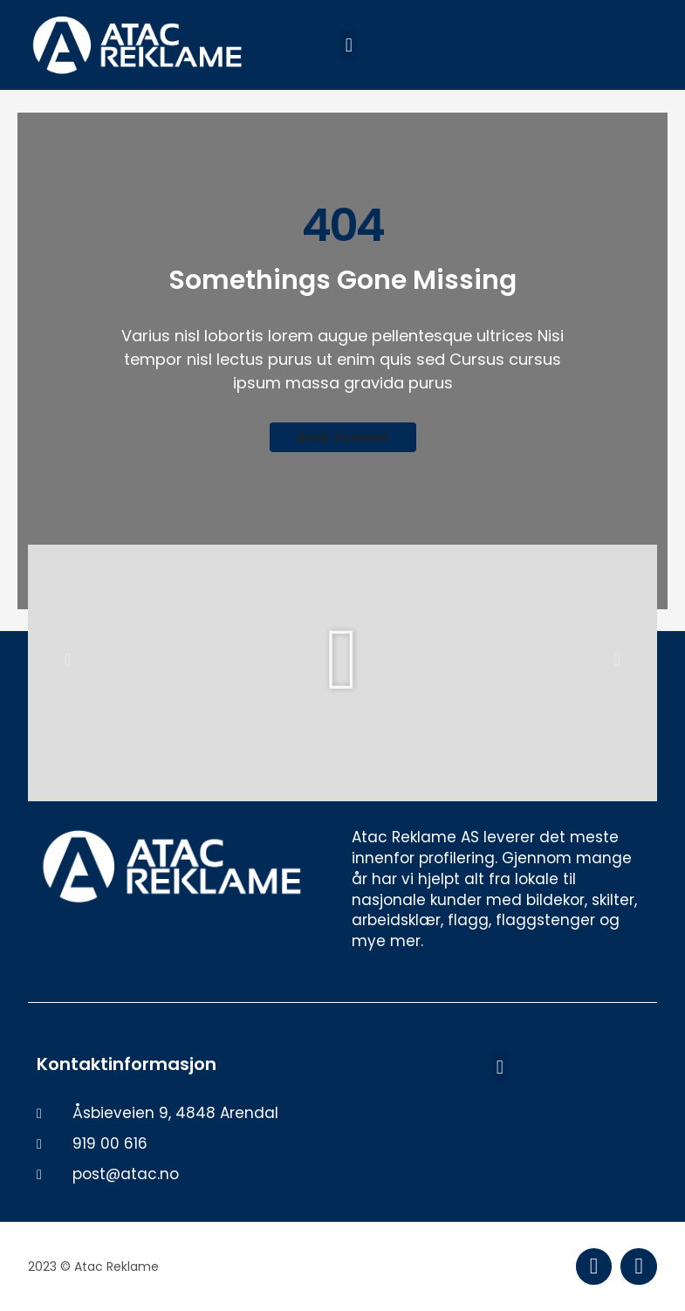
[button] (348, 45)
